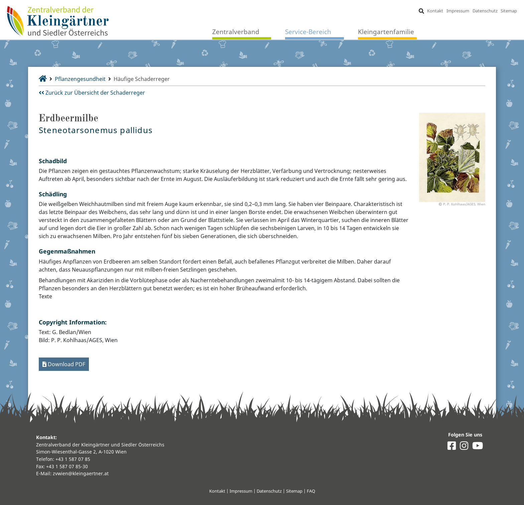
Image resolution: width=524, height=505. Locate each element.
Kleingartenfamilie (386, 31)
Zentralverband (235, 31)
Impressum (457, 11)
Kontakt (435, 11)
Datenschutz (485, 11)
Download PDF (63, 364)
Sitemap (509, 11)
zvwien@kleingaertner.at (81, 473)
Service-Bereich (308, 31)
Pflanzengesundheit (80, 79)
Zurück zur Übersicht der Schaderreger (92, 92)
